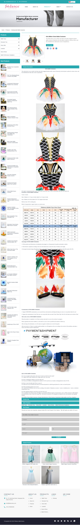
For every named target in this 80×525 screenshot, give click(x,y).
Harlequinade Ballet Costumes (18, 30)
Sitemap (55, 498)
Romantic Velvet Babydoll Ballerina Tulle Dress (30, 485)
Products (47, 6)
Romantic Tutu (4, 42)
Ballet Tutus (3, 39)
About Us (35, 6)
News (59, 6)
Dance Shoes (4, 52)
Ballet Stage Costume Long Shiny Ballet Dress (68, 464)
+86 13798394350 (23, 1)
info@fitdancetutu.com (11, 1)
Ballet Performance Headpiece (7, 55)
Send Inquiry (49, 45)
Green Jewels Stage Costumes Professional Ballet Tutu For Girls (49, 464)
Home (26, 6)
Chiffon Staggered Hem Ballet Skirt (30, 464)
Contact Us (69, 6)
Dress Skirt (3, 45)
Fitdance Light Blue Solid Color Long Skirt (50, 485)
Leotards (3, 48)
